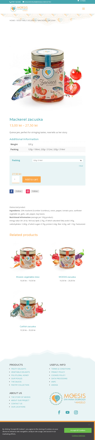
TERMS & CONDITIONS (61, 369)
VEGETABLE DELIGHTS (20, 372)
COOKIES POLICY (58, 375)
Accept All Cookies (78, 430)
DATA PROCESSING (59, 378)
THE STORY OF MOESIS (20, 397)
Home (12, 20)
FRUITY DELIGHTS (18, 369)
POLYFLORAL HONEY (20, 375)
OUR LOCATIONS (18, 407)
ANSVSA (54, 385)
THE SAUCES (16, 382)
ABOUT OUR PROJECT (20, 400)
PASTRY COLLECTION (20, 385)
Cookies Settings (78, 436)
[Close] (89, 424)
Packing (16, 160)
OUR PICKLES (16, 378)
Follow (18, 191)
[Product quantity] (15, 179)
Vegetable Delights (26, 20)
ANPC (53, 382)
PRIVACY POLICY (58, 372)
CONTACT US (16, 403)
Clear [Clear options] (81, 166)
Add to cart (31, 179)
